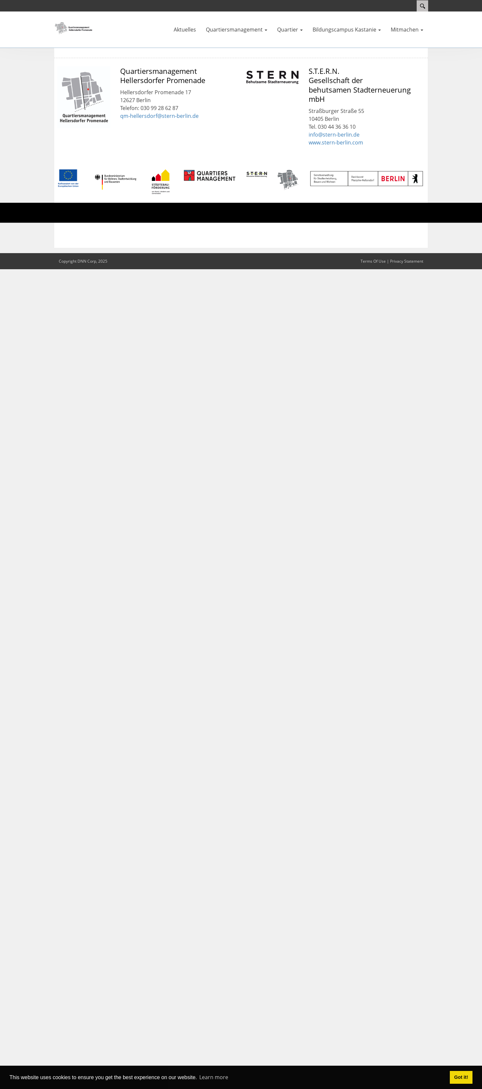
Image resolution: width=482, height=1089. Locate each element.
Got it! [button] (461, 1077)
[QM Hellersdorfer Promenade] (73, 28)
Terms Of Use (373, 261)
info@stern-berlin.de (334, 134)
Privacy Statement (406, 261)
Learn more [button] (213, 1077)
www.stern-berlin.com (336, 142)
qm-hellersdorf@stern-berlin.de (159, 116)
